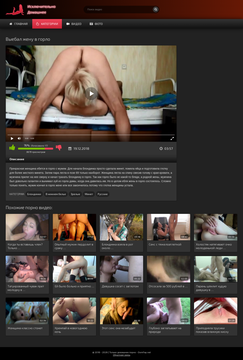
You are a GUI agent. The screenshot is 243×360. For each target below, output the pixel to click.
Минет (89, 194)
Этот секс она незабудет (118, 328)
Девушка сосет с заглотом (120, 286)
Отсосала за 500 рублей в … (168, 286)
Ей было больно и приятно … (74, 286)
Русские (103, 194)
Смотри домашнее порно (34, 9)
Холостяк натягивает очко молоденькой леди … (214, 246)
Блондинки (34, 194)
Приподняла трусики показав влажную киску (212, 329)
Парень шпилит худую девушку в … (211, 288)
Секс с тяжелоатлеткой (165, 244)
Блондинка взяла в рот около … (117, 246)
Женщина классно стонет (25, 328)
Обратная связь (121, 355)
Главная (18, 23)
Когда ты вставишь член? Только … (25, 246)
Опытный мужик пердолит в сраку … (74, 246)
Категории (47, 23)
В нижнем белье (56, 194)
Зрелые (75, 194)
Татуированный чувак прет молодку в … (26, 288)
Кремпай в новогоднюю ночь (71, 329)
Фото (96, 23)
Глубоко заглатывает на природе (165, 329)
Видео (73, 23)
